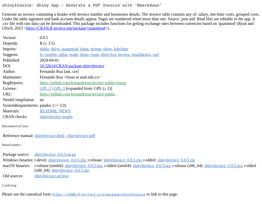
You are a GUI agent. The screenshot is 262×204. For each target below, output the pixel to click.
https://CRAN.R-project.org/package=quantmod (65, 29)
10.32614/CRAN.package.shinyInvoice (72, 67)
